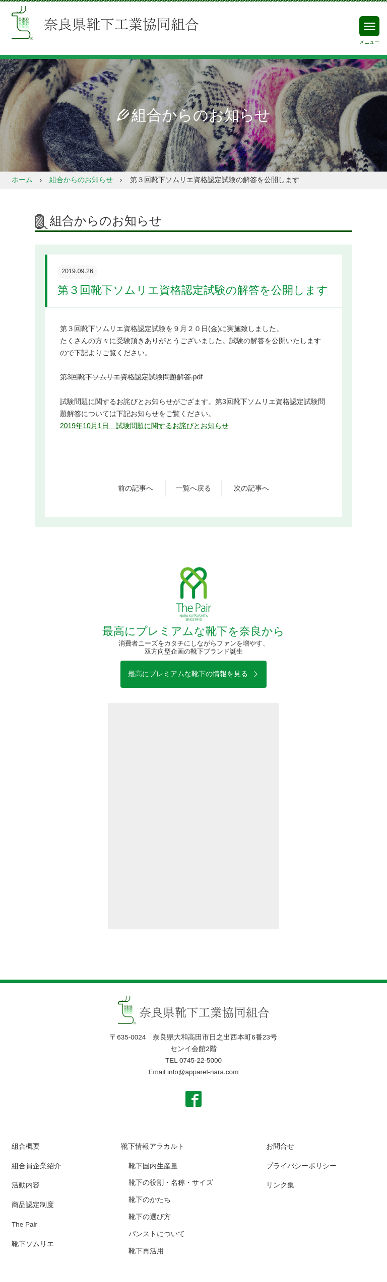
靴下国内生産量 (153, 1166)
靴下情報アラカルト (152, 1146)
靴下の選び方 (149, 1217)
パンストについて (156, 1234)
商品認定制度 (33, 1205)
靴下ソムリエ (33, 1244)
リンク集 (280, 1185)
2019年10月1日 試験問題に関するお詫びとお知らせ (144, 426)
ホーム (22, 180)
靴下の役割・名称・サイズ (170, 1182)
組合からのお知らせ (81, 180)
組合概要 (26, 1146)
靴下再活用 (146, 1251)
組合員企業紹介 (36, 1166)
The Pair (24, 1224)
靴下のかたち (149, 1200)
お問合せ (280, 1146)
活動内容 (26, 1185)
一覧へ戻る (193, 488)
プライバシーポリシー (301, 1166)
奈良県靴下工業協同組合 (105, 24)
